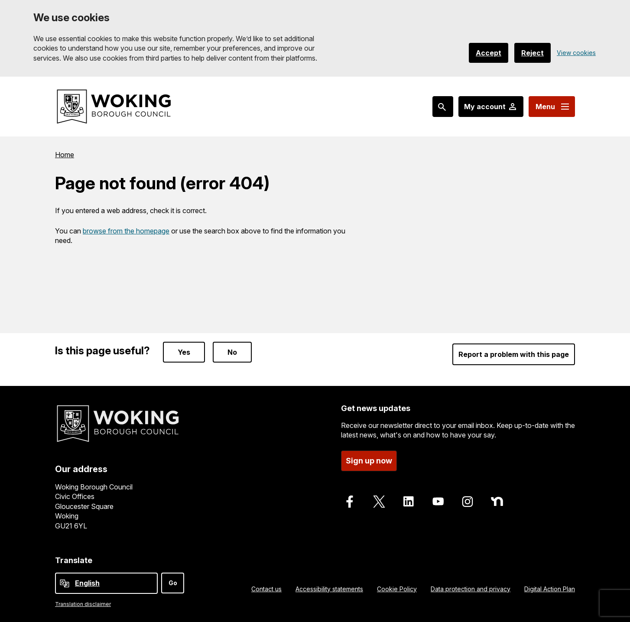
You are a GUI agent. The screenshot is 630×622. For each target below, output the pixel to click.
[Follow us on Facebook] (349, 501)
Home (64, 154)
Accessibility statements (329, 589)
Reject (532, 53)
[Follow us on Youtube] (438, 501)
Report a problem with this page (513, 354)
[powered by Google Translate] (64, 583)
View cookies (576, 52)
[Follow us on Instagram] (467, 501)
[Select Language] (106, 583)
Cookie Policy (397, 589)
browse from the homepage (126, 231)
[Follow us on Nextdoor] (497, 501)
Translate (73, 560)
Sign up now (369, 460)
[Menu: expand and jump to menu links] (552, 106)
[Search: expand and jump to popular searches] (442, 106)
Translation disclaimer (83, 604)
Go (173, 582)
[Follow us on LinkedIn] (408, 501)
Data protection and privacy (470, 589)
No (232, 352)
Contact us (266, 589)
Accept (488, 53)
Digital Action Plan (549, 589)
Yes (184, 352)
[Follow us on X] (379, 501)
